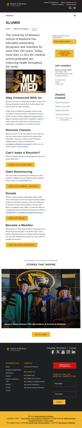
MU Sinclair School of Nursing (34, 387)
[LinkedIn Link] (73, 351)
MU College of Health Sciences (34, 381)
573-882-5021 (60, 80)
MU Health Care (29, 375)
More (74, 7)
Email (57, 82)
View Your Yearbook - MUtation (23, 186)
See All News (41, 334)
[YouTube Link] (63, 351)
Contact (72, 348)
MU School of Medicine (31, 384)
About (8, 367)
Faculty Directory (71, 4)
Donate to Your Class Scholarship (64, 118)
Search (70, 7)
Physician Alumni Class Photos (64, 53)
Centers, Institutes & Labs (68, 2)
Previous (3, 298)
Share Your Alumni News (20, 165)
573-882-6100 (10, 212)
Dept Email (59, 84)
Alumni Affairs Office (62, 41)
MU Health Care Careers (32, 378)
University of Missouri (31, 367)
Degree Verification (62, 110)
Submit (59, 402)
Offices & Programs (58, 4)
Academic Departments (51, 2)
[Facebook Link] (52, 351)
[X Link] (58, 351)
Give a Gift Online (17, 218)
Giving (8, 387)
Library (8, 390)
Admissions (9, 373)
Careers (8, 376)
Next (78, 298)
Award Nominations (62, 102)
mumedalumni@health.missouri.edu (18, 144)
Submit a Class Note (62, 106)
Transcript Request (62, 114)
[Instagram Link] (68, 351)
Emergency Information (64, 365)
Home (8, 29)
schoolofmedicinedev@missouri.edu (30, 212)
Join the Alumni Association (21, 245)
